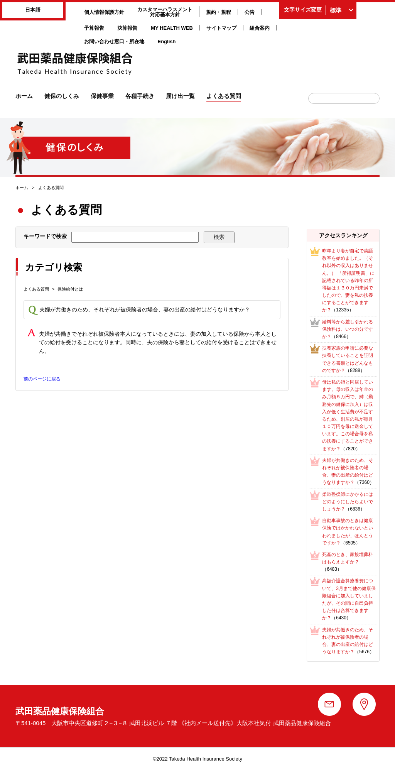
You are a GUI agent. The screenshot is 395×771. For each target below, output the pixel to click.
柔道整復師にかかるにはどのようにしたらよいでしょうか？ (347, 502)
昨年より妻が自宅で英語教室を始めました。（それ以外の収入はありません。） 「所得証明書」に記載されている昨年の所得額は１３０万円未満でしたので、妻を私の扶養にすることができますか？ (348, 280)
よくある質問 (36, 289)
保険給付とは (70, 289)
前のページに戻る (42, 379)
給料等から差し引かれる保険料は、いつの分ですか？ (347, 329)
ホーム (21, 187)
